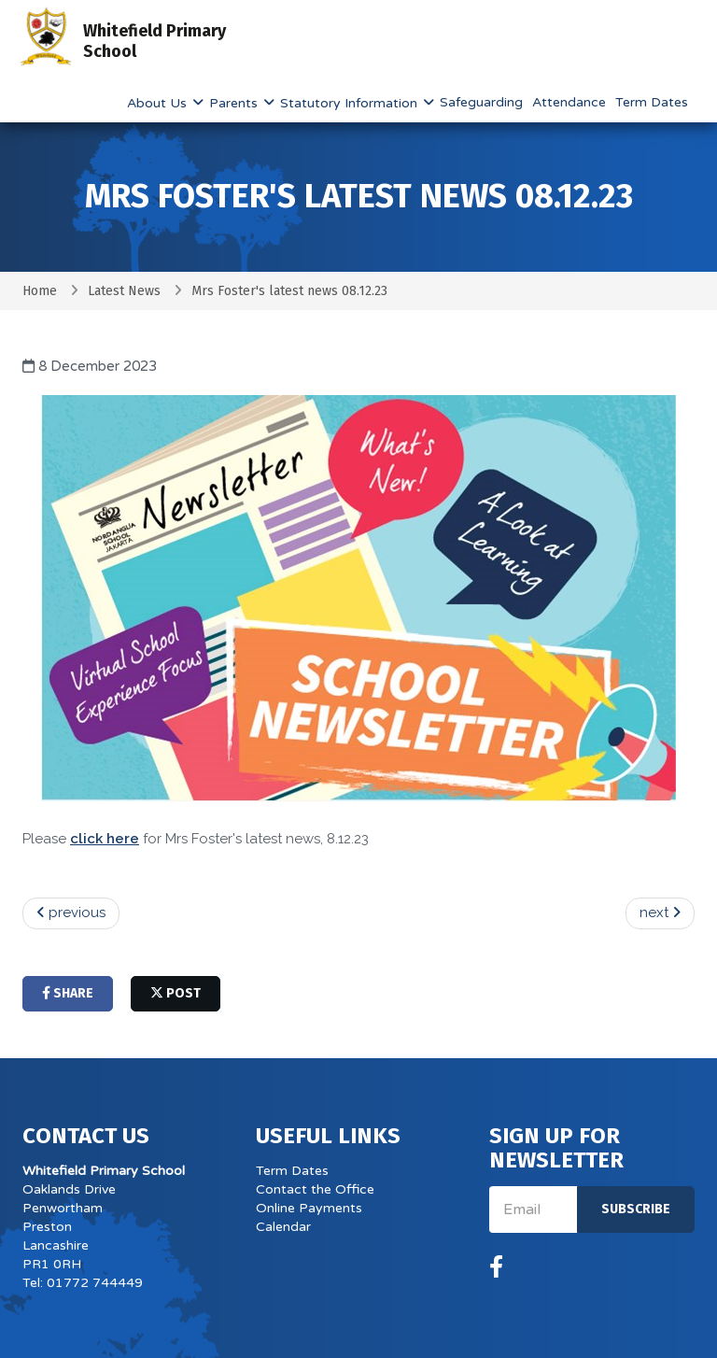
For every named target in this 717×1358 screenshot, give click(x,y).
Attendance (569, 102)
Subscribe (635, 1209)
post (175, 993)
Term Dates (651, 102)
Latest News (124, 291)
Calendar (283, 1227)
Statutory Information (350, 103)
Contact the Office (315, 1189)
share (67, 993)
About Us (158, 103)
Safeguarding (481, 102)
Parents (235, 103)
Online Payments (309, 1208)
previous (70, 912)
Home (39, 291)
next (660, 912)
